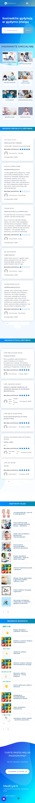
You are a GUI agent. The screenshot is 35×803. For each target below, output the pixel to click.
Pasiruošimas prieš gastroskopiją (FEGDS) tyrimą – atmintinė (21, 524)
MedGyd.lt (10, 786)
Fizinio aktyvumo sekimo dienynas (22, 685)
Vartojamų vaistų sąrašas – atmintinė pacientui (22, 719)
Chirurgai (9, 100)
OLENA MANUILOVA (11, 284)
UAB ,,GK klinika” (10, 463)
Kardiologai (25, 117)
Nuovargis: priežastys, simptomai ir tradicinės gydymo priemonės (22, 601)
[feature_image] (10, 57)
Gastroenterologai (9, 63)
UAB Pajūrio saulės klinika (13, 353)
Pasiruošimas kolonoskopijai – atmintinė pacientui (20, 546)
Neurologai (10, 117)
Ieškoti (28, 30)
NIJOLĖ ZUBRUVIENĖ (12, 166)
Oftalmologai (25, 64)
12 (26, 481)
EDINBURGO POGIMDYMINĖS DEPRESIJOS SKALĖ (20, 697)
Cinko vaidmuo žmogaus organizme (22, 590)
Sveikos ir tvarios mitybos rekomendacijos (22, 641)
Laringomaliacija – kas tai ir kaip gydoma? (22, 513)
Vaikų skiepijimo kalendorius (19, 708)
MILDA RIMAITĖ (10, 252)
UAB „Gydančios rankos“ (12, 384)
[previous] (3, 612)
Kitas (18, 327)
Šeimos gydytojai (25, 82)
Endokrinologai (25, 100)
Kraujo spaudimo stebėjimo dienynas (20, 630)
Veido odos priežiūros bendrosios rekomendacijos (21, 535)
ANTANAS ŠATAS (10, 140)
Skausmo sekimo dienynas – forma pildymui (19, 674)
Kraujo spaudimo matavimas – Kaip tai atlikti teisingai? (21, 557)
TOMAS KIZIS (9, 208)
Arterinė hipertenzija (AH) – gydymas (22, 568)
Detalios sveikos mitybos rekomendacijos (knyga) (22, 663)
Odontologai (9, 82)
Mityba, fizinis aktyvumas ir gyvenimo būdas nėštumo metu (22, 579)
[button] (27, 3)
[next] (8, 612)
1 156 (26, 323)
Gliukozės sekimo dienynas (19, 652)
